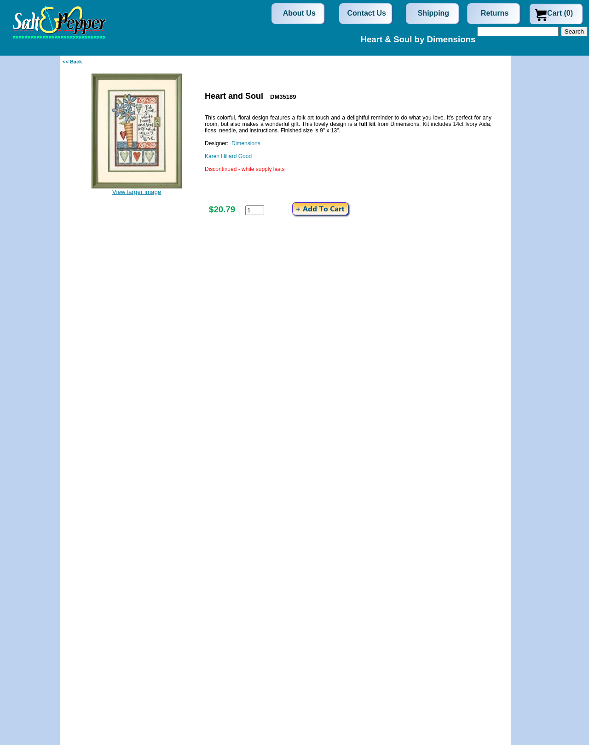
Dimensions (245, 143)
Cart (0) (560, 13)
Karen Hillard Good (228, 156)
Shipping (433, 13)
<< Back (72, 61)
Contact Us (366, 13)
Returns (494, 13)
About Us (299, 13)
